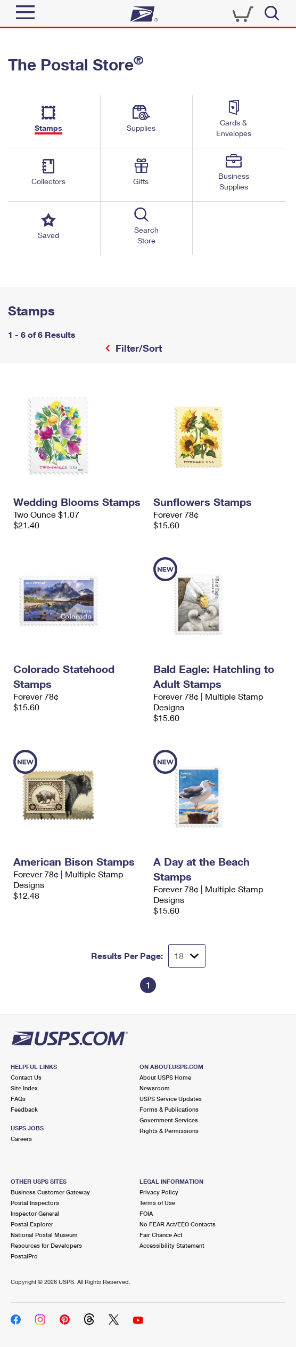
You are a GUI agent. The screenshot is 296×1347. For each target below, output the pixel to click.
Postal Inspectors (35, 1202)
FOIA (146, 1213)
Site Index (24, 1087)
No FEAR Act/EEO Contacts (177, 1224)
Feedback (24, 1109)
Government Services (168, 1119)
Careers (21, 1138)
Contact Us (26, 1077)
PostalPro (24, 1256)
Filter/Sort (137, 348)
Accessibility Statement (171, 1245)
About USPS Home (165, 1077)
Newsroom (154, 1087)
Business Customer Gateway (50, 1191)
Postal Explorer (32, 1224)
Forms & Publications (169, 1109)
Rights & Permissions (169, 1130)
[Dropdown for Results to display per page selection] (186, 956)
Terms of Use (157, 1202)
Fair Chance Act (161, 1234)
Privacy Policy (158, 1191)
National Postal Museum (44, 1234)
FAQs (18, 1098)
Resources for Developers (46, 1245)
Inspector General (35, 1213)
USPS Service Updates (170, 1098)
